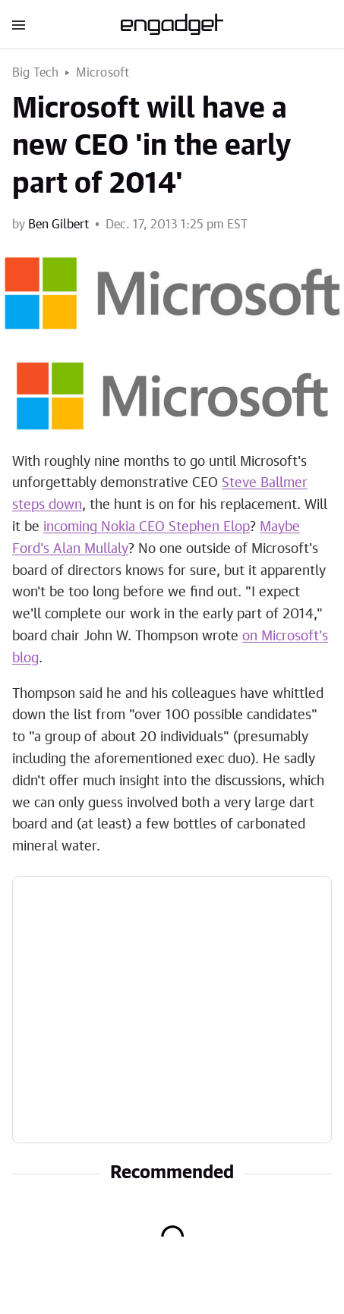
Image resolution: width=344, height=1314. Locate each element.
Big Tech (35, 73)
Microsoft (103, 73)
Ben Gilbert (58, 224)
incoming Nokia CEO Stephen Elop (146, 527)
